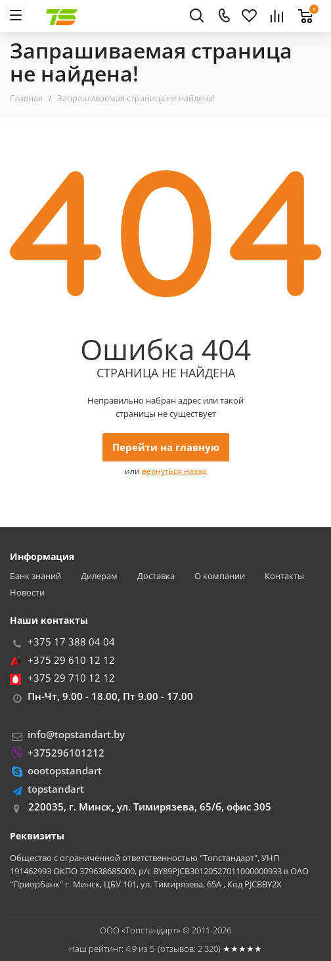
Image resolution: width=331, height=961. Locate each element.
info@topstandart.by (76, 734)
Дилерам (99, 576)
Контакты (284, 576)
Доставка (156, 576)
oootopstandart (65, 770)
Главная (26, 98)
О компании (219, 576)
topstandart (56, 788)
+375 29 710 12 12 (71, 677)
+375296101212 (66, 752)
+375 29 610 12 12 (71, 660)
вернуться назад (174, 471)
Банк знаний (35, 576)
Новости (27, 592)
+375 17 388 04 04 (71, 641)
